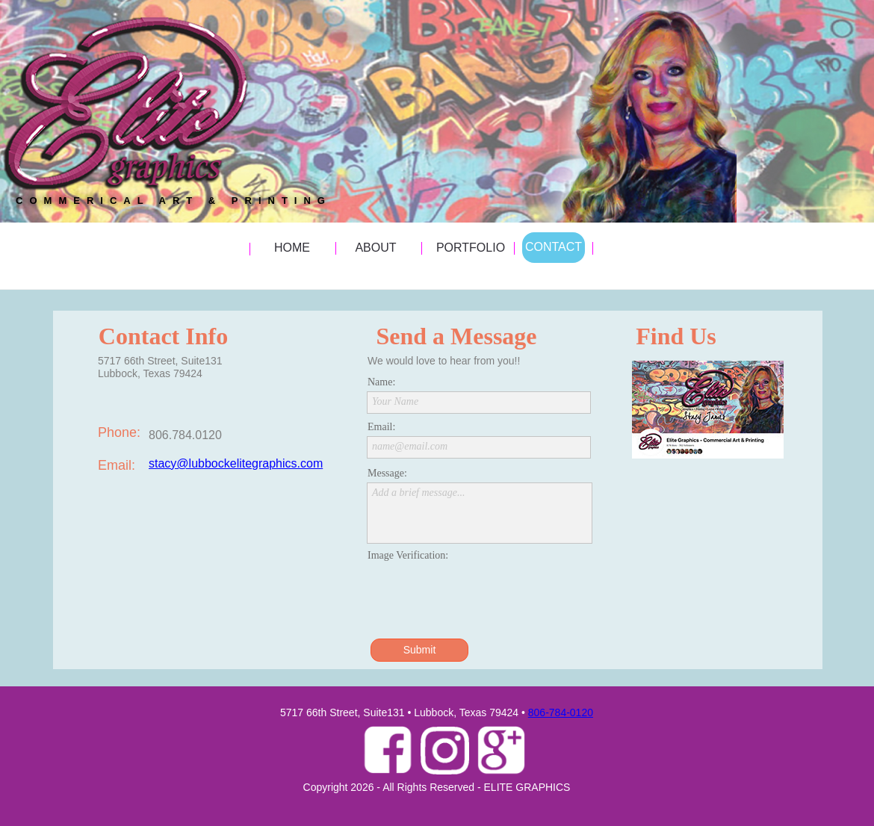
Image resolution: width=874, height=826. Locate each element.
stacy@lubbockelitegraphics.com (236, 463)
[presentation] (480, 594)
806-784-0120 (560, 712)
